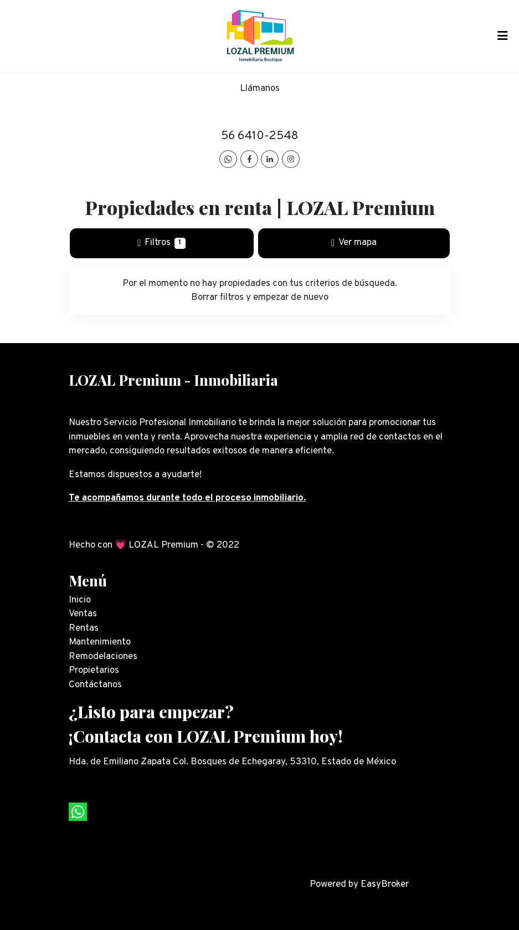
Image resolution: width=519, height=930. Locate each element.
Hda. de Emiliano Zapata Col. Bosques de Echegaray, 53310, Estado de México (232, 762)
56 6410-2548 (259, 136)
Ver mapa (354, 243)
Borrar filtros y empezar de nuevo (259, 298)
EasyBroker (385, 884)
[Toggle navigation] (502, 36)
